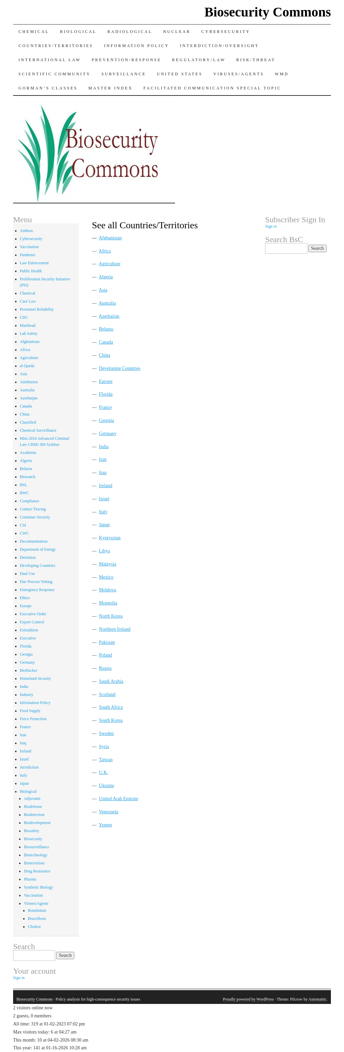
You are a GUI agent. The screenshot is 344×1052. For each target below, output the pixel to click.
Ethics (25, 597)
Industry (26, 694)
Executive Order (33, 614)
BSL (23, 484)
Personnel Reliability (37, 309)
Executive (28, 638)
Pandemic (28, 254)
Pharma (30, 879)
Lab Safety (28, 333)
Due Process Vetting (36, 581)
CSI (23, 525)
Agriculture (110, 263)
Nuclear (177, 31)
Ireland (106, 485)
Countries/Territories (55, 45)
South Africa (111, 707)
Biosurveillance (36, 847)
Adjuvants (32, 798)
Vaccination (29, 246)
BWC (24, 493)
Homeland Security (35, 678)
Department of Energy (38, 549)
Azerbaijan (109, 316)
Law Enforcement (34, 263)
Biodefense (33, 806)
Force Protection (33, 718)
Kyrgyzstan (110, 537)
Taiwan (106, 759)
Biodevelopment (37, 822)
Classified (28, 422)
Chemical (33, 31)
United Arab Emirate (118, 798)
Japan (104, 524)
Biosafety (31, 830)
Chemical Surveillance (38, 430)
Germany (108, 433)
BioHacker (28, 670)
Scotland (107, 694)
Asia (103, 290)
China (104, 355)
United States (180, 74)
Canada (106, 342)
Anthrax (26, 230)
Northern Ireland (115, 629)
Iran (103, 459)
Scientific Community (54, 74)
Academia (28, 452)
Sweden (106, 733)
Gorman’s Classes (48, 88)
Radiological (130, 31)
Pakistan (107, 642)
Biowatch (27, 476)
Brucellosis (37, 918)
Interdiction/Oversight (219, 45)
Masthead (28, 325)
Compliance (29, 501)
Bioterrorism (34, 863)
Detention (28, 557)
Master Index (110, 88)
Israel (104, 498)
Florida (106, 394)
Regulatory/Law (198, 59)
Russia (105, 668)
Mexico (106, 577)
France (105, 407)
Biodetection (34, 814)
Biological (78, 31)
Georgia (106, 420)
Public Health (31, 271)
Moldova (107, 589)
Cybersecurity (225, 31)
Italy (103, 511)
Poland (105, 655)
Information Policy (136, 45)
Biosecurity (33, 838)
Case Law (28, 301)
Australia (107, 303)
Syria (104, 746)
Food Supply (30, 710)
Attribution (29, 382)
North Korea (111, 616)
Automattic (317, 999)
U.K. (103, 772)
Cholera (34, 926)
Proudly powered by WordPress (248, 999)
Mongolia (108, 603)
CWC (24, 533)
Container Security (35, 517)
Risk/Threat (255, 59)
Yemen (105, 824)
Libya (104, 550)
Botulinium (37, 910)
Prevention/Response (126, 59)
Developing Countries (119, 368)
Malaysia (107, 564)
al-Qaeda (27, 365)
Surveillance (123, 74)
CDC (24, 317)
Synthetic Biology (38, 887)
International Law (49, 59)
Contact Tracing (33, 509)
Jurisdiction (29, 767)
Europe (106, 381)
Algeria (106, 276)
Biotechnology (36, 855)
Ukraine (106, 785)
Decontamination (34, 541)
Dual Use (27, 573)
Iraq (103, 472)
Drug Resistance (37, 871)
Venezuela (108, 811)
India (104, 446)
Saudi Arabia (111, 681)
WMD (282, 74)
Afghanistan (110, 237)
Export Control (32, 622)
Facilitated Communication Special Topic (212, 88)
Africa (105, 251)
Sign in (19, 977)
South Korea (111, 720)
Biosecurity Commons (267, 12)
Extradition (29, 630)
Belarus (106, 329)
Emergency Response (37, 589)
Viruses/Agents (238, 74)
